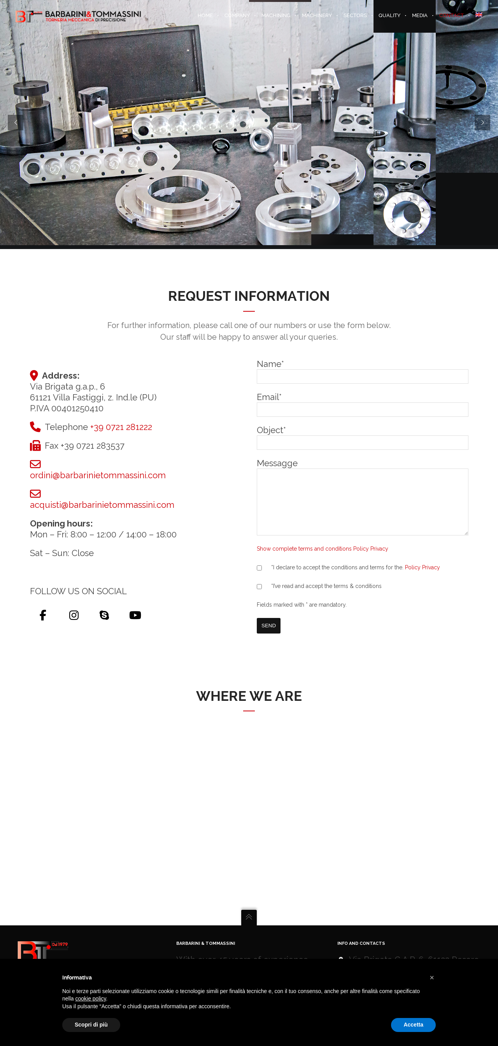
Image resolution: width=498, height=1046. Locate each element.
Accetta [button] (413, 1024)
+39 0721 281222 (121, 423)
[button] (432, 977)
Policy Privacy (422, 575)
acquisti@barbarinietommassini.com (102, 501)
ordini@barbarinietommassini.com (98, 471)
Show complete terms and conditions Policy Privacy (322, 556)
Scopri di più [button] (91, 1024)
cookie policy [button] (90, 998)
